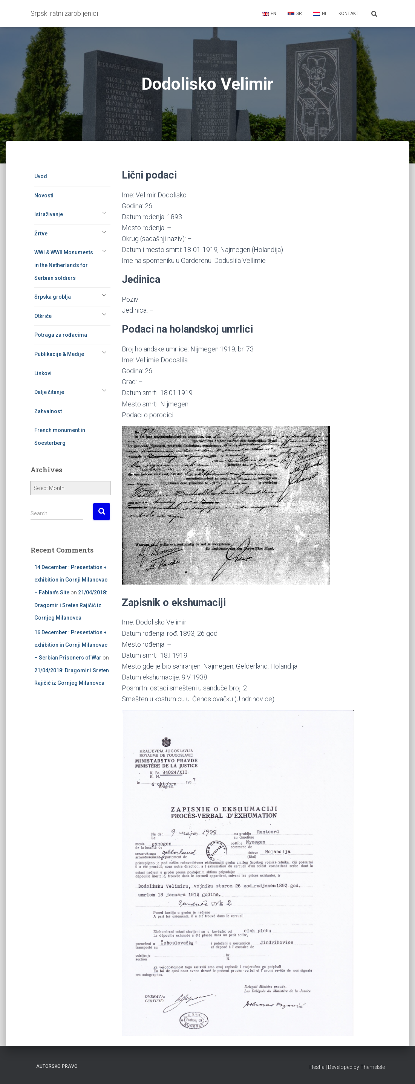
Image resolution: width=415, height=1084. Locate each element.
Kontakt (348, 13)
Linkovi (43, 373)
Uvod (40, 176)
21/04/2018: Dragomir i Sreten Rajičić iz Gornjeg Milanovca (70, 605)
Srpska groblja (52, 297)
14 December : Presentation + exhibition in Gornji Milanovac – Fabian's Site (70, 579)
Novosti (44, 195)
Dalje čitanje (49, 392)
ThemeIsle (372, 1067)
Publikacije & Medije (59, 354)
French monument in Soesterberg (59, 436)
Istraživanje (48, 214)
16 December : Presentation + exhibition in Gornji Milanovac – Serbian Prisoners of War (70, 645)
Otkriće (43, 316)
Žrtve (40, 234)
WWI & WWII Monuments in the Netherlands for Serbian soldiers (63, 265)
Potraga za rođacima (60, 335)
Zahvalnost (48, 411)
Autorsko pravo (57, 1066)
